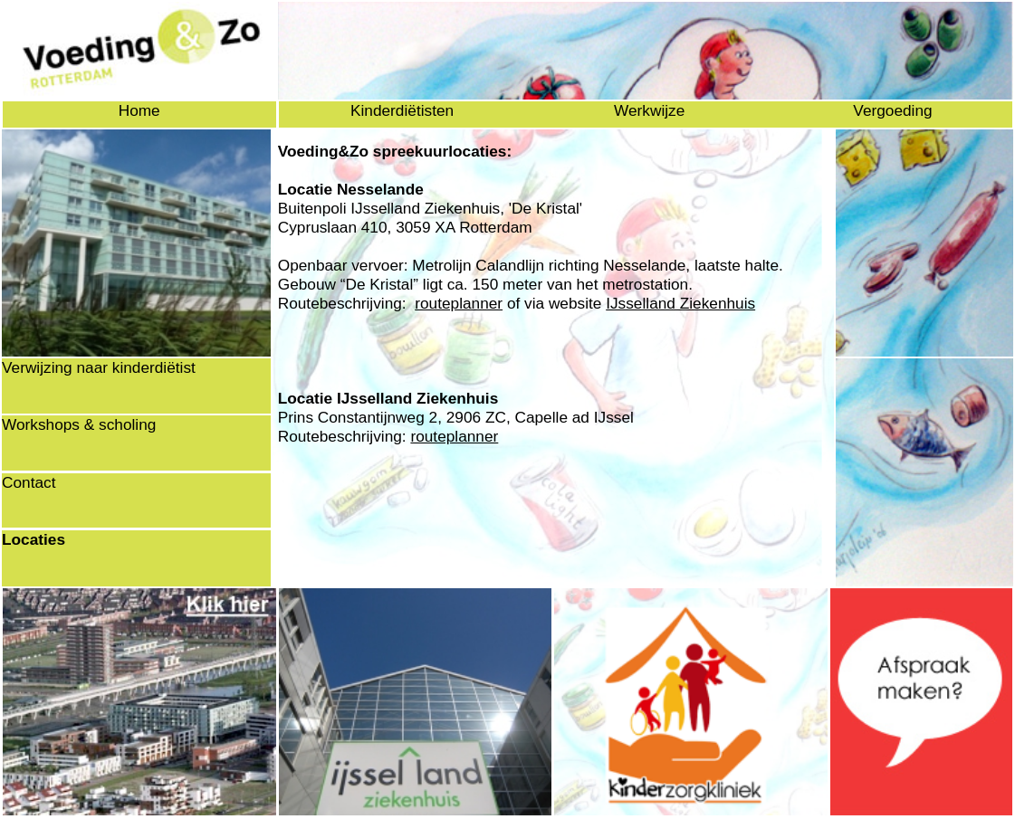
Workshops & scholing (79, 424)
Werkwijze (649, 110)
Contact (28, 482)
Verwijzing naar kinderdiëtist (99, 367)
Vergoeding (892, 110)
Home (139, 110)
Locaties (33, 539)
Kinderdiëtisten (402, 110)
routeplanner (459, 303)
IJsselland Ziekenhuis (680, 303)
